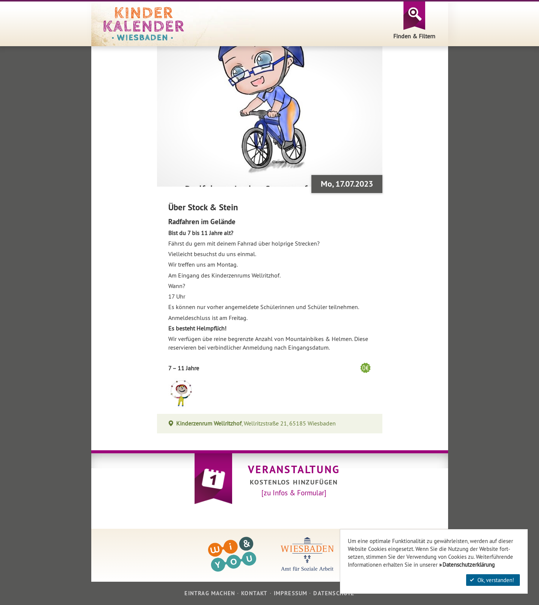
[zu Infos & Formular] (293, 492)
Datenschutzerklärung (468, 564)
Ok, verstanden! (492, 580)
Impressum (291, 593)
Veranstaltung (294, 469)
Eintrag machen (209, 593)
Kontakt (254, 593)
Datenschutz (333, 593)
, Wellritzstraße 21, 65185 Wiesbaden (256, 423)
